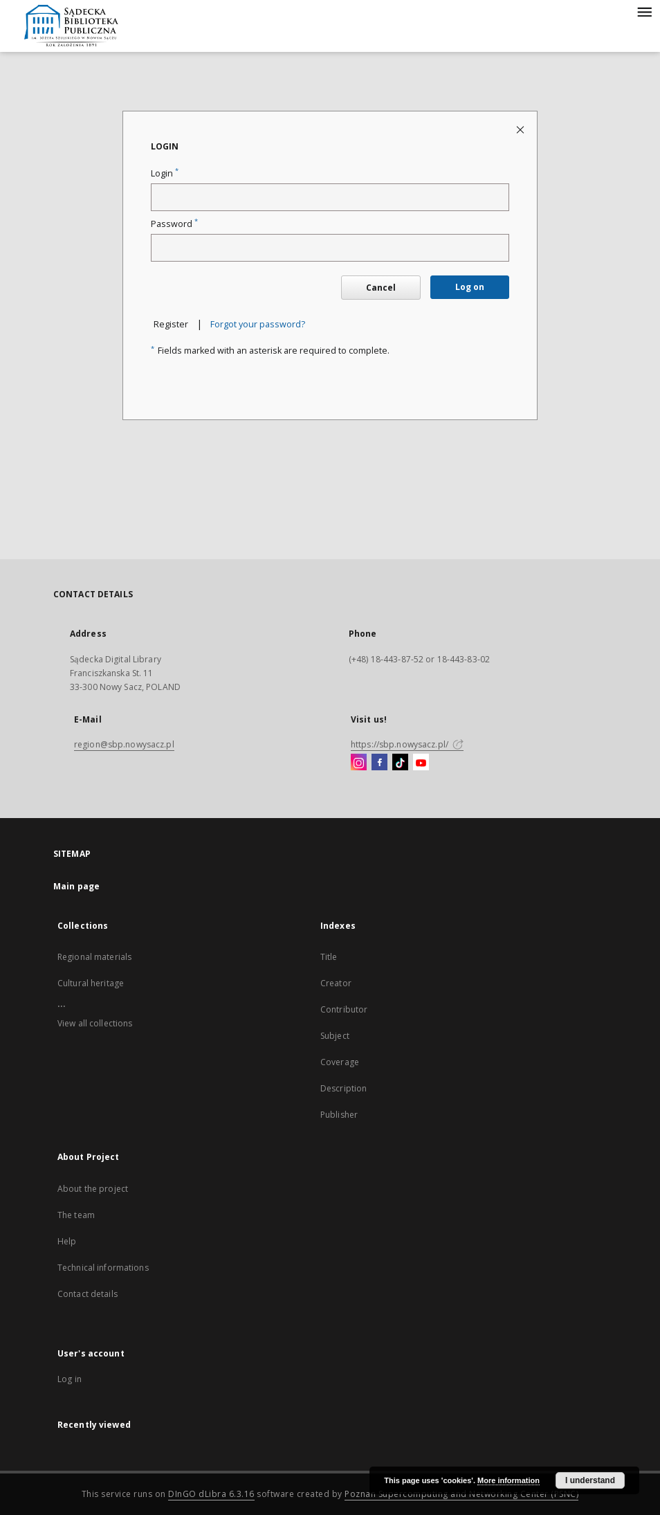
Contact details (87, 1294)
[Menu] (644, 11)
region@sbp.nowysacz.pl (124, 744)
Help (66, 1241)
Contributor (343, 1009)
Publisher (339, 1115)
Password (174, 224)
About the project (92, 1189)
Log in (69, 1379)
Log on (469, 287)
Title (329, 957)
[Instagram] (359, 762)
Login (164, 173)
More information (508, 1480)
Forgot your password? (257, 324)
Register (171, 324)
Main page (76, 886)
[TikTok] (400, 762)
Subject (334, 1036)
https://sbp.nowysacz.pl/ (407, 744)
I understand (590, 1480)
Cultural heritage (90, 983)
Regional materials (94, 957)
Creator (335, 983)
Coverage (339, 1062)
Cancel (381, 287)
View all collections (94, 1023)
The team (76, 1215)
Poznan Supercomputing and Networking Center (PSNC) (461, 1494)
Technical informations (103, 1267)
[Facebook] (379, 762)
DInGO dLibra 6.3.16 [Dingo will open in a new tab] (211, 1494)
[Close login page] (521, 129)
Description (343, 1088)
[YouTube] (421, 762)
